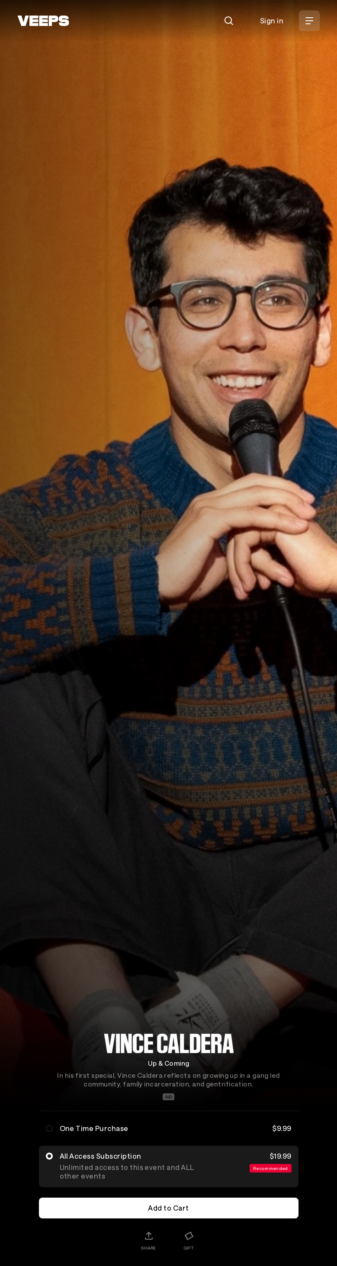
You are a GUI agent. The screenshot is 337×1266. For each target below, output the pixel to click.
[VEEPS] (43, 21)
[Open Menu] (309, 20)
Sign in (271, 20)
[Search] (228, 20)
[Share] (148, 1240)
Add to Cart (168, 1208)
